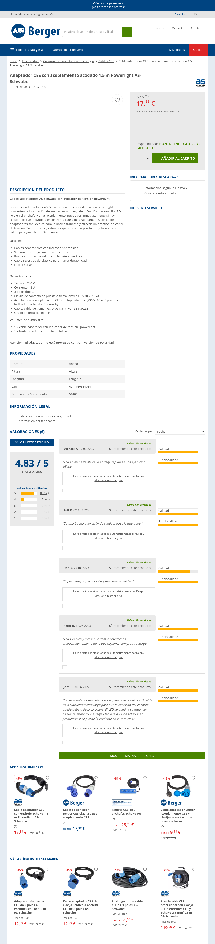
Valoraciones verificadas (32, 488)
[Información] (108, 5)
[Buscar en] (92, 32)
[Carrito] (195, 31)
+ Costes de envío (170, 111)
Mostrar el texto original (108, 480)
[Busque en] (127, 32)
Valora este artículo (32, 442)
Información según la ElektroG (165, 188)
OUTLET (198, 50)
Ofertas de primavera (108, 3)
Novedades (177, 50)
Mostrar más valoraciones (132, 756)
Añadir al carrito (175, 158)
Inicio (13, 61)
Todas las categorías (30, 50)
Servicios (180, 14)
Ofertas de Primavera (68, 50)
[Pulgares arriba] (64, 490)
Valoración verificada (139, 443)
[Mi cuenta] (178, 31)
